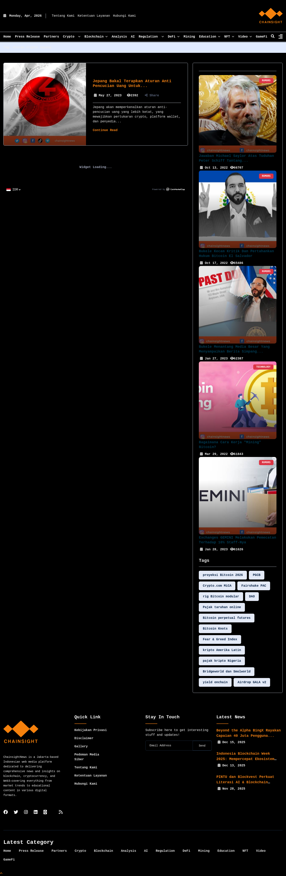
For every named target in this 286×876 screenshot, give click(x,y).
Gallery (81, 746)
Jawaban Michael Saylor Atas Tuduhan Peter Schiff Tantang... (236, 158)
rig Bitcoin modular (221, 596)
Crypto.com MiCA (217, 586)
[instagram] (26, 812)
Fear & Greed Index (220, 639)
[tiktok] (45, 812)
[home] (271, 16)
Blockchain (96, 37)
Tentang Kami (63, 16)
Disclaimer (84, 738)
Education (209, 37)
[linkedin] (36, 812)
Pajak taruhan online (222, 607)
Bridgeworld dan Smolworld (226, 671)
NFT (229, 37)
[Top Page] (1, 873)
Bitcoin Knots (215, 629)
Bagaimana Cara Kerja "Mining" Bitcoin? (230, 444)
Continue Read (105, 130)
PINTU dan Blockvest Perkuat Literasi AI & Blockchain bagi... (245, 782)
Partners (51, 37)
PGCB (256, 575)
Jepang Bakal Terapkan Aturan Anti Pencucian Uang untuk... (132, 83)
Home (7, 851)
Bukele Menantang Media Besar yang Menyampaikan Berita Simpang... (234, 349)
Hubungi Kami (124, 16)
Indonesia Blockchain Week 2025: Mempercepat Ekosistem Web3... (245, 759)
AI (133, 37)
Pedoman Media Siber (86, 757)
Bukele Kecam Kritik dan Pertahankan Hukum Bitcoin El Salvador (236, 253)
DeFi (174, 37)
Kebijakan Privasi (90, 730)
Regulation (151, 37)
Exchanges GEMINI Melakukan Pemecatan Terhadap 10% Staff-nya (237, 540)
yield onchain (215, 682)
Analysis (119, 37)
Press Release (27, 37)
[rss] (61, 812)
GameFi (261, 37)
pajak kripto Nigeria (222, 661)
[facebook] (5, 812)
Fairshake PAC (253, 586)
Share (152, 95)
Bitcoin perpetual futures (226, 618)
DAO (252, 596)
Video (245, 37)
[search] (272, 37)
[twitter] (16, 812)
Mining (189, 37)
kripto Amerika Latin (222, 650)
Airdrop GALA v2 (252, 682)
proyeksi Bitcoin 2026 (223, 575)
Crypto (71, 37)
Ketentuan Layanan (94, 16)
